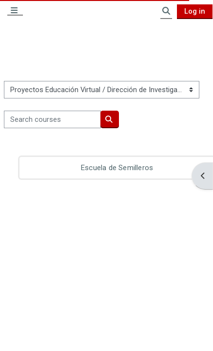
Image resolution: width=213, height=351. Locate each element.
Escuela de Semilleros (116, 167)
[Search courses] (52, 119)
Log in (194, 11)
